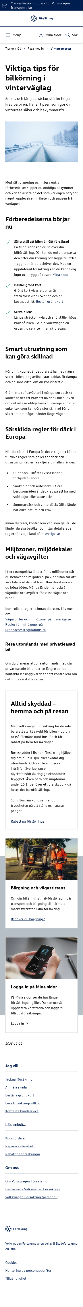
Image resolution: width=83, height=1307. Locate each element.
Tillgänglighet (15, 1278)
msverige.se (50, 533)
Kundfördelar (15, 1138)
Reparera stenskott (20, 1146)
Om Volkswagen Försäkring (26, 1181)
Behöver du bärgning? (28, 919)
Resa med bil (38, 48)
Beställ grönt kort (49, 301)
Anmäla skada (16, 1087)
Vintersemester (61, 48)
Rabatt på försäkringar (28, 821)
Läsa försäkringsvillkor (22, 1103)
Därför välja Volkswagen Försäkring (32, 1189)
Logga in (20, 1023)
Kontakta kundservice (22, 1111)
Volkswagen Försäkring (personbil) (31, 1197)
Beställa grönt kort (19, 1095)
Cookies (11, 1262)
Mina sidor (60, 274)
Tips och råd (15, 48)
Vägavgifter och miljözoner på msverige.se (38, 619)
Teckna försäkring (19, 1079)
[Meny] (13, 34)
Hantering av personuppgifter (28, 1270)
